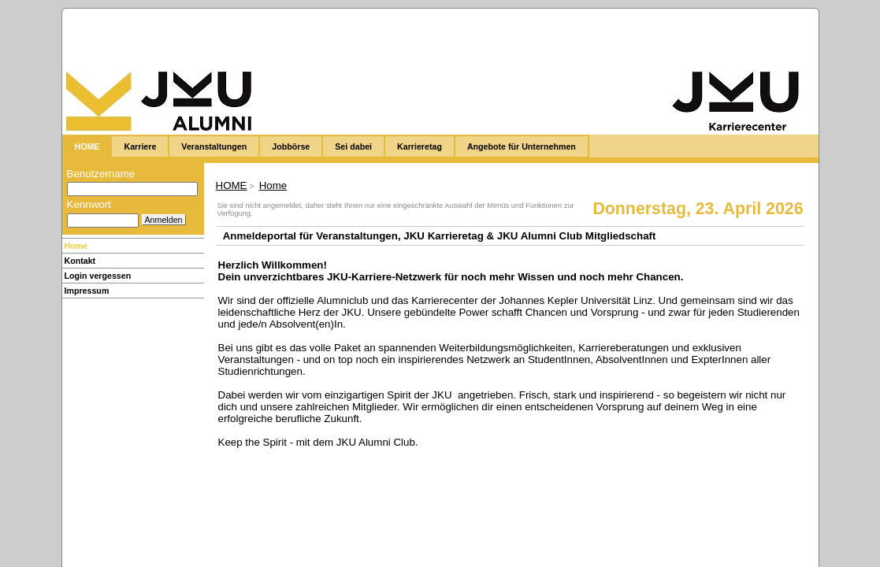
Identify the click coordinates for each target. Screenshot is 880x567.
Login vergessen (98, 275)
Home (76, 245)
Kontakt (80, 260)
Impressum (87, 290)
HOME (231, 185)
